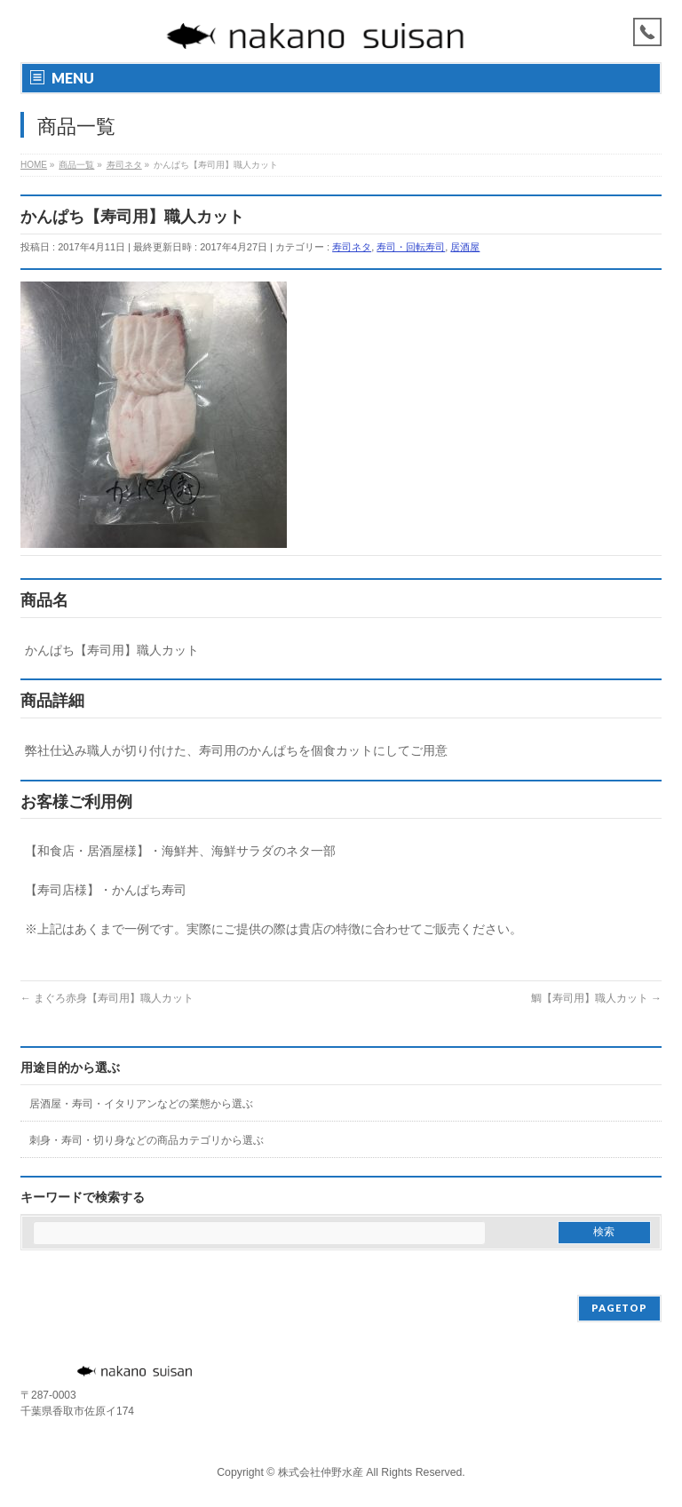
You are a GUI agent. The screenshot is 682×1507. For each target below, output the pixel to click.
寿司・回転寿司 (411, 247)
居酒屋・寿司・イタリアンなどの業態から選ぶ (141, 1104)
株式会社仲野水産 (320, 1472)
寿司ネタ (351, 247)
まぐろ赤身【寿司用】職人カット (107, 998)
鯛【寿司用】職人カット (596, 998)
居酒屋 (465, 247)
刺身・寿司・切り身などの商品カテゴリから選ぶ (146, 1140)
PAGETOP (619, 1307)
